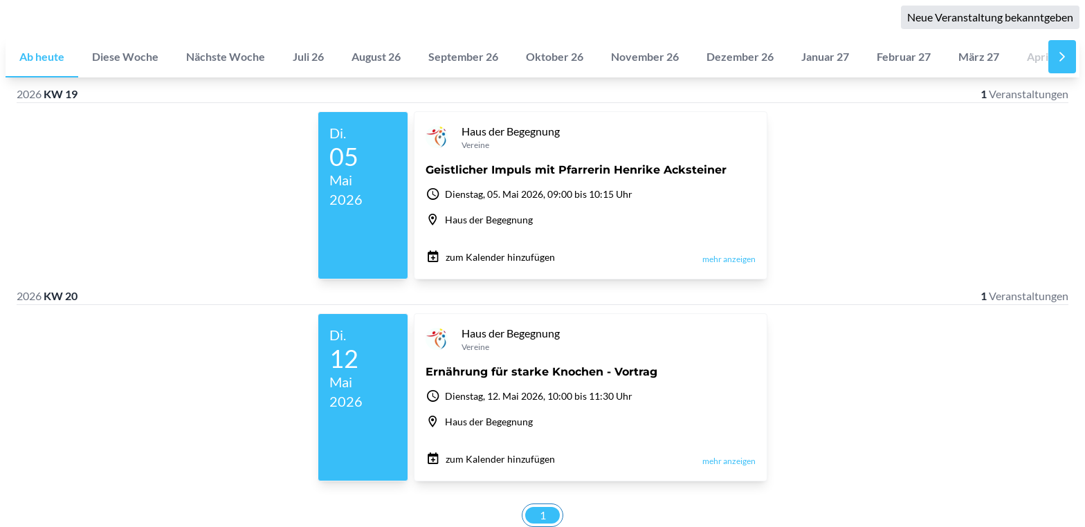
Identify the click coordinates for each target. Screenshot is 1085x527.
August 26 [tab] (376, 56)
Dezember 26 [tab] (740, 56)
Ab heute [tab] (41, 56)
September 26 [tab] (463, 56)
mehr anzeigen (729, 259)
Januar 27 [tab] (825, 56)
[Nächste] (1062, 56)
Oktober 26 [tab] (554, 56)
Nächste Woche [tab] (225, 56)
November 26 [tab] (645, 56)
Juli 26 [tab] (308, 56)
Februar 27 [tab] (904, 56)
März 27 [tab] (978, 56)
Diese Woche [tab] (125, 56)
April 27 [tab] (1046, 56)
